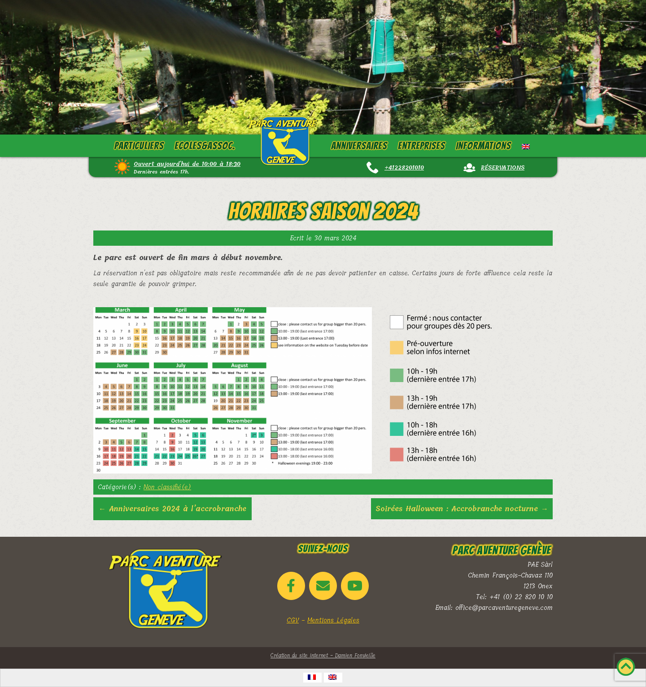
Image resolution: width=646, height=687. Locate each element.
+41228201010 (404, 167)
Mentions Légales (333, 620)
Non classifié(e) (167, 487)
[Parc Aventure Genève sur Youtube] (355, 586)
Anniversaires (359, 145)
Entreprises (421, 145)
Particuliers (139, 145)
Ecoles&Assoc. (205, 145)
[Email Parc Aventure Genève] (323, 586)
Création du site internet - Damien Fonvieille (323, 655)
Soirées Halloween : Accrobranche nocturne (461, 509)
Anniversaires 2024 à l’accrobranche (172, 509)
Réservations (502, 167)
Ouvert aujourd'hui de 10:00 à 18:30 (187, 163)
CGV (293, 620)
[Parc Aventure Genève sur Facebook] (291, 586)
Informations (483, 145)
